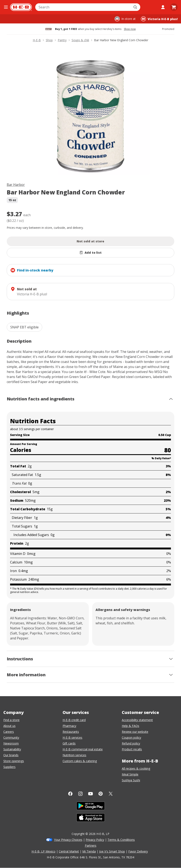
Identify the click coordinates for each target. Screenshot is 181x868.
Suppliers (9, 767)
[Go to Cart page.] (174, 7)
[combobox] (83, 7)
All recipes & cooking (136, 768)
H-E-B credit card (74, 720)
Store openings (13, 761)
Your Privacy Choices (68, 840)
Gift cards (69, 743)
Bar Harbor (16, 184)
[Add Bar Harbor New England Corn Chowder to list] (90, 252)
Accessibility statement (137, 720)
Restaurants (71, 732)
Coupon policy (131, 737)
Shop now (130, 29)
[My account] (163, 7)
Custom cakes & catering (80, 761)
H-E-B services (72, 737)
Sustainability (12, 749)
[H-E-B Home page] (21, 7)
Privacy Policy (95, 840)
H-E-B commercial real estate (83, 749)
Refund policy (131, 743)
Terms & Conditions (121, 840)
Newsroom (11, 743)
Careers (8, 732)
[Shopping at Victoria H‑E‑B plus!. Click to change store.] (159, 18)
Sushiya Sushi (131, 780)
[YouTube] (90, 793)
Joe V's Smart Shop (112, 851)
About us (9, 726)
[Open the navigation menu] (5, 7)
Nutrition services (74, 755)
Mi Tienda (89, 851)
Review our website (135, 732)
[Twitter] (110, 793)
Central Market (69, 851)
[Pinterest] (100, 793)
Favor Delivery (138, 851)
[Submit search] (135, 7)
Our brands (10, 755)
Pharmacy (69, 726)
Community (11, 737)
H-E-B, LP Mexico (43, 851)
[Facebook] (70, 793)
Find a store (11, 720)
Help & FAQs (130, 726)
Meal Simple (130, 774)
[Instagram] (80, 793)
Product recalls (132, 749)
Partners (90, 845)
